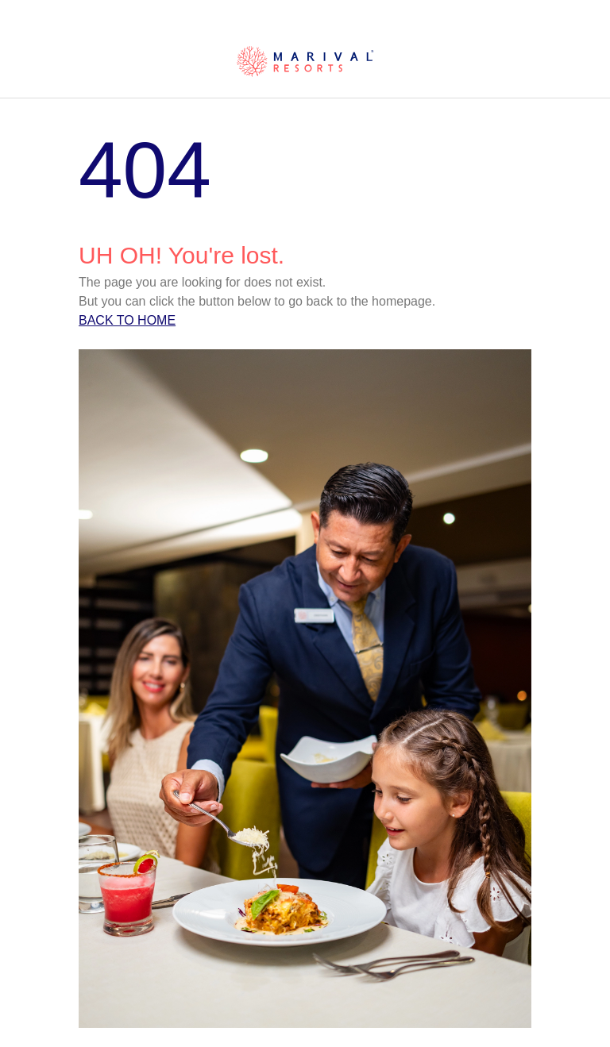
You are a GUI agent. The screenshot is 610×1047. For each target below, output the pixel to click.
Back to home (127, 320)
